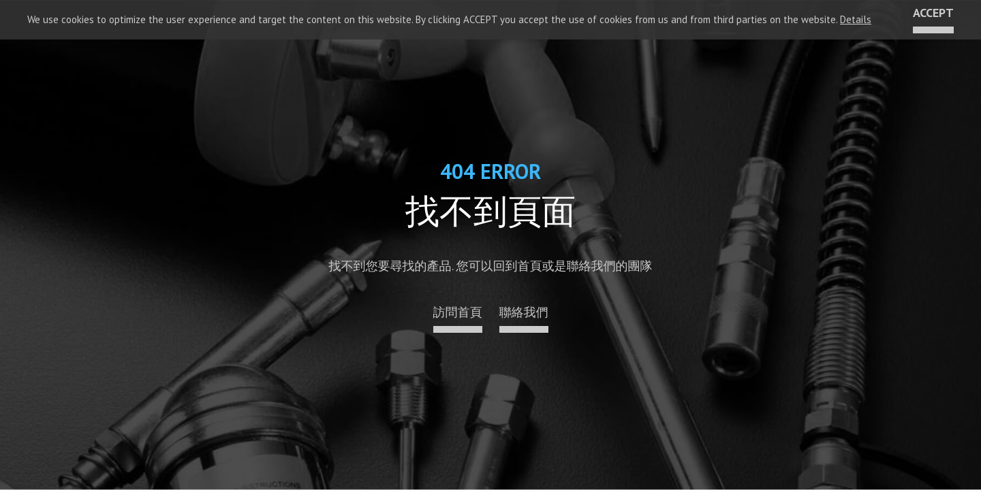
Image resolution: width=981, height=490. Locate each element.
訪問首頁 (457, 313)
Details (855, 19)
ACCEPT (933, 13)
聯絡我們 (523, 313)
